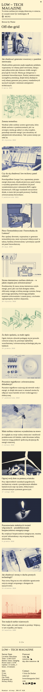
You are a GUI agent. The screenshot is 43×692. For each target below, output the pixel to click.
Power (4, 679)
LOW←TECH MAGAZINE (12, 6)
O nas (4, 677)
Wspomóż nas (7, 683)
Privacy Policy (7, 685)
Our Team (5, 681)
